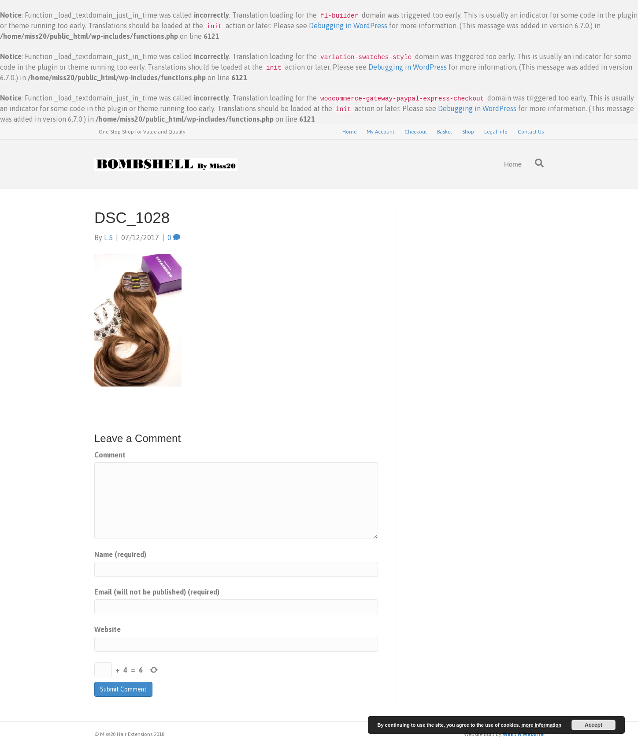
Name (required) (120, 554)
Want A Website (523, 734)
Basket (444, 132)
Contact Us (531, 132)
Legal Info (496, 132)
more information (541, 725)
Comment (110, 455)
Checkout (415, 132)
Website (107, 629)
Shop (468, 132)
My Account (380, 132)
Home (349, 132)
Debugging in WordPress (348, 26)
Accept (593, 725)
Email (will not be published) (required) (156, 592)
